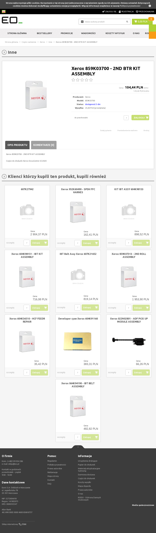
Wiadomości (88, 33)
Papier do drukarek (86, 465)
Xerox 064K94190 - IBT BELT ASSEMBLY (78, 385)
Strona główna (17, 33)
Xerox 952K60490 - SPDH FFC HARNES (78, 191)
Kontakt (51, 480)
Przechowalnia (146, 12)
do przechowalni (81, 118)
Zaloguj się (110, 12)
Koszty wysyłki (115, 33)
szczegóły (10, 243)
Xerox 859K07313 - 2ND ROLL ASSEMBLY (129, 255)
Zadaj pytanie (105, 130)
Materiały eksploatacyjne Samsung (89, 469)
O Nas (136, 33)
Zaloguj (139, 117)
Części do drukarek (86, 478)
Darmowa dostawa (86, 474)
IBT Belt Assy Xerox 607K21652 (78, 254)
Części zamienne (29, 42)
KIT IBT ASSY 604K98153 (128, 189)
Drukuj (146, 130)
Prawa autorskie (85, 490)
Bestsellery (44, 33)
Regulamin (52, 461)
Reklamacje (53, 472)
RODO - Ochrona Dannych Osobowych (89, 498)
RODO (148, 33)
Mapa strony (53, 476)
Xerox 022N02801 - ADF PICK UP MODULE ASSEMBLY (129, 320)
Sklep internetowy (10, 524)
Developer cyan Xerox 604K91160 (78, 318)
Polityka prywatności (57, 465)
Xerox (42, 42)
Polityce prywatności (130, 6)
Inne (50, 42)
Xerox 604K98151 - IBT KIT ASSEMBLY (27, 255)
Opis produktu (17, 145)
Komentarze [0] (43, 145)
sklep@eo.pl (13, 464)
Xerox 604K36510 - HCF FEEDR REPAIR (27, 320)
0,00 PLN (142, 21)
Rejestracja (128, 12)
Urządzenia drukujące (87, 461)
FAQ (49, 484)
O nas (80, 494)
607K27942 (27, 189)
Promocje (67, 33)
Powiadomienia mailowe (127, 130)
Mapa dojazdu (84, 486)
